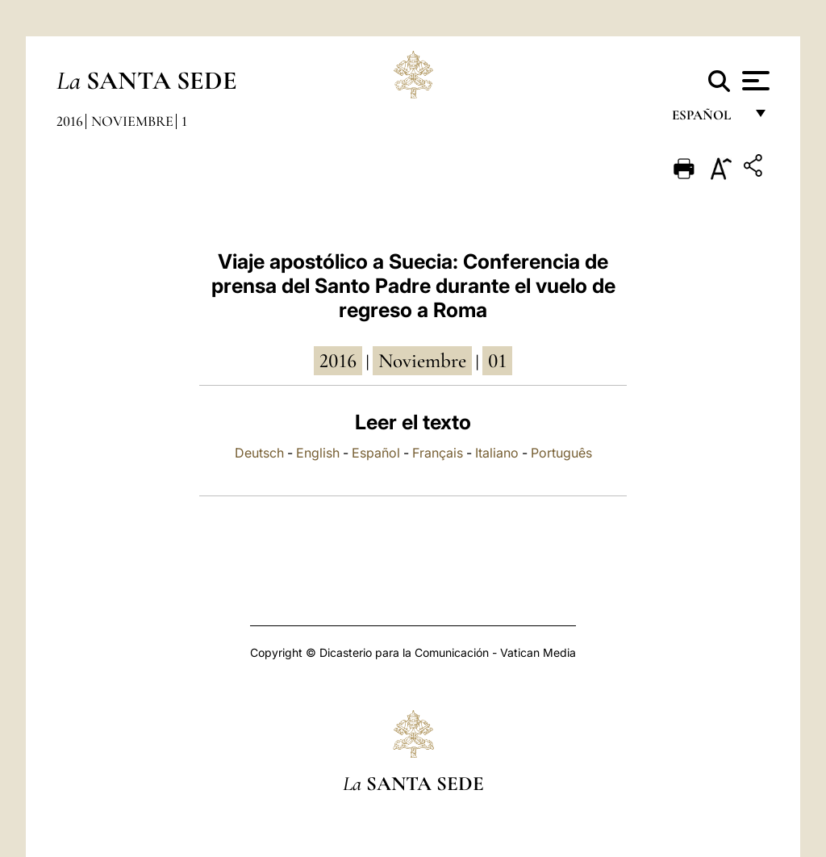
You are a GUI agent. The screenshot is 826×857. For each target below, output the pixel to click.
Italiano (497, 453)
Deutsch (259, 453)
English (318, 453)
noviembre (422, 361)
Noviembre (132, 121)
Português (561, 453)
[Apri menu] (754, 80)
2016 (69, 121)
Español (376, 453)
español (707, 119)
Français (437, 453)
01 (497, 361)
